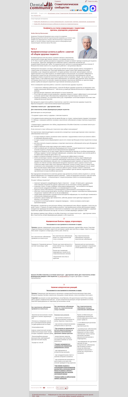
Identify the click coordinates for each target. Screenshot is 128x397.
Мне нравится (62, 387)
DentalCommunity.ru (40, 394)
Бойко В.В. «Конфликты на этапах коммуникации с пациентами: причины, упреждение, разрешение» (64, 21)
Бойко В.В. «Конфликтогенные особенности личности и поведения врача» (56, 24)
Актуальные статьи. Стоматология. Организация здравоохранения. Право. (70, 13)
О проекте (58, 1)
